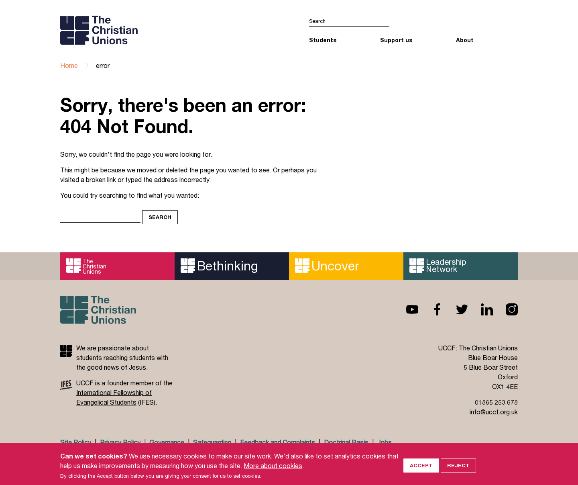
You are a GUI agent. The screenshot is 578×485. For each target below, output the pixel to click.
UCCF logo (129, 30)
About (465, 40)
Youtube (405, 309)
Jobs (384, 442)
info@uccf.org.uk (494, 411)
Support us (396, 40)
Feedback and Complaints (277, 442)
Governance (166, 442)
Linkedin (480, 309)
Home (69, 65)
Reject (458, 472)
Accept (421, 472)
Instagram (505, 309)
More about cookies (273, 472)
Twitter (455, 309)
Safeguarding (212, 442)
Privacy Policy (120, 442)
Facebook (430, 309)
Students (322, 40)
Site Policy (75, 442)
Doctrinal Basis (346, 442)
